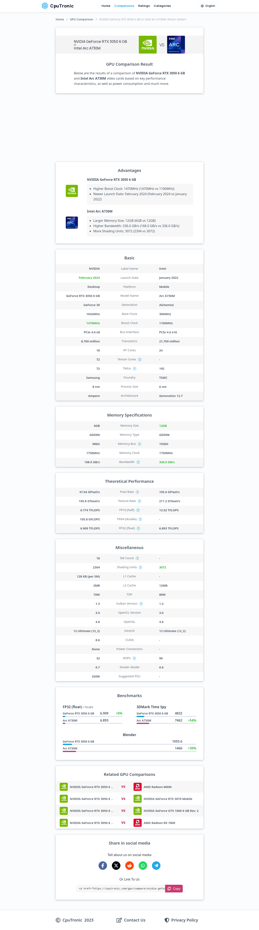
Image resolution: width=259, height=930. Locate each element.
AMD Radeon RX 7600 (159, 823)
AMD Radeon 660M (158, 787)
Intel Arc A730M (100, 211)
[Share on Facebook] (103, 865)
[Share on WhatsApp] (143, 865)
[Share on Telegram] (156, 865)
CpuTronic (57, 5)
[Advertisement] (129, 127)
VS (123, 786)
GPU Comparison (81, 19)
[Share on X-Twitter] (116, 865)
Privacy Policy (184, 920)
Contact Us (134, 920)
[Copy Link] (174, 888)
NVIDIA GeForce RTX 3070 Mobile (168, 799)
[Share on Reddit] (129, 865)
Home (106, 6)
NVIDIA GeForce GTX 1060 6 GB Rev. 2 (171, 811)
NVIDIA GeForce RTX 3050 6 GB (111, 179)
